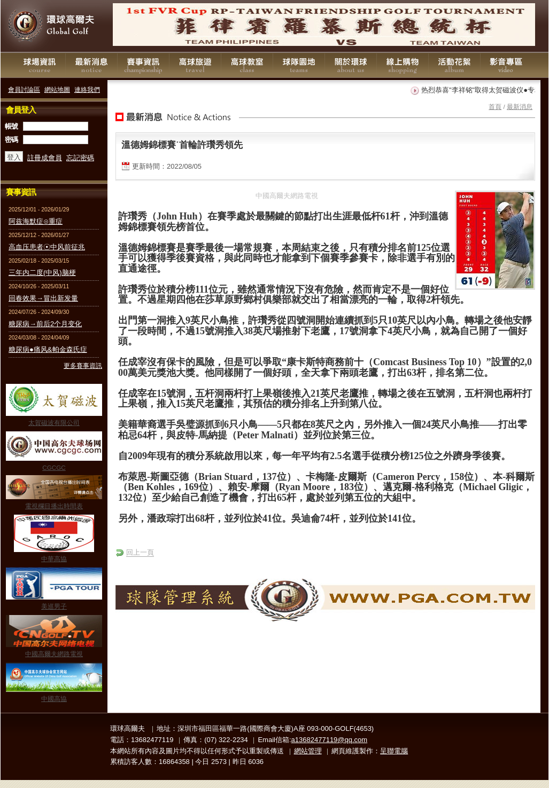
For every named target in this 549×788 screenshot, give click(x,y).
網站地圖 (57, 89)
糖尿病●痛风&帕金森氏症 (48, 349)
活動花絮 (454, 65)
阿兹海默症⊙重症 (36, 221)
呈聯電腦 (394, 751)
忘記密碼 (80, 158)
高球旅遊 (195, 65)
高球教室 (247, 65)
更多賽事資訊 (83, 365)
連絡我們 (87, 89)
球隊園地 (299, 65)
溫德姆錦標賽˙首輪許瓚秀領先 (182, 144)
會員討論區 (24, 89)
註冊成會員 (44, 158)
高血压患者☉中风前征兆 (47, 247)
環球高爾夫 (54, 26)
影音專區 (506, 65)
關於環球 (351, 65)
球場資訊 (40, 65)
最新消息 (91, 65)
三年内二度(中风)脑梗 (42, 273)
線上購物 (403, 65)
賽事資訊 (143, 65)
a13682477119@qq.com (329, 740)
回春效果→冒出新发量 (43, 298)
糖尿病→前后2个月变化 (45, 324)
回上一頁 (140, 552)
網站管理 (308, 751)
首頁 (495, 106)
